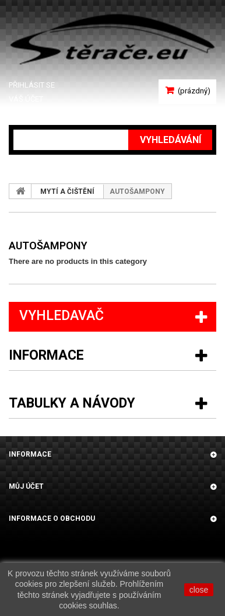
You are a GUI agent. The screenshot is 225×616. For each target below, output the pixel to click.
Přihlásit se (32, 85)
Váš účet (26, 99)
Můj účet (26, 486)
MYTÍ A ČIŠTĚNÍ (67, 191)
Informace (46, 355)
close (199, 589)
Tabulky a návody (72, 403)
